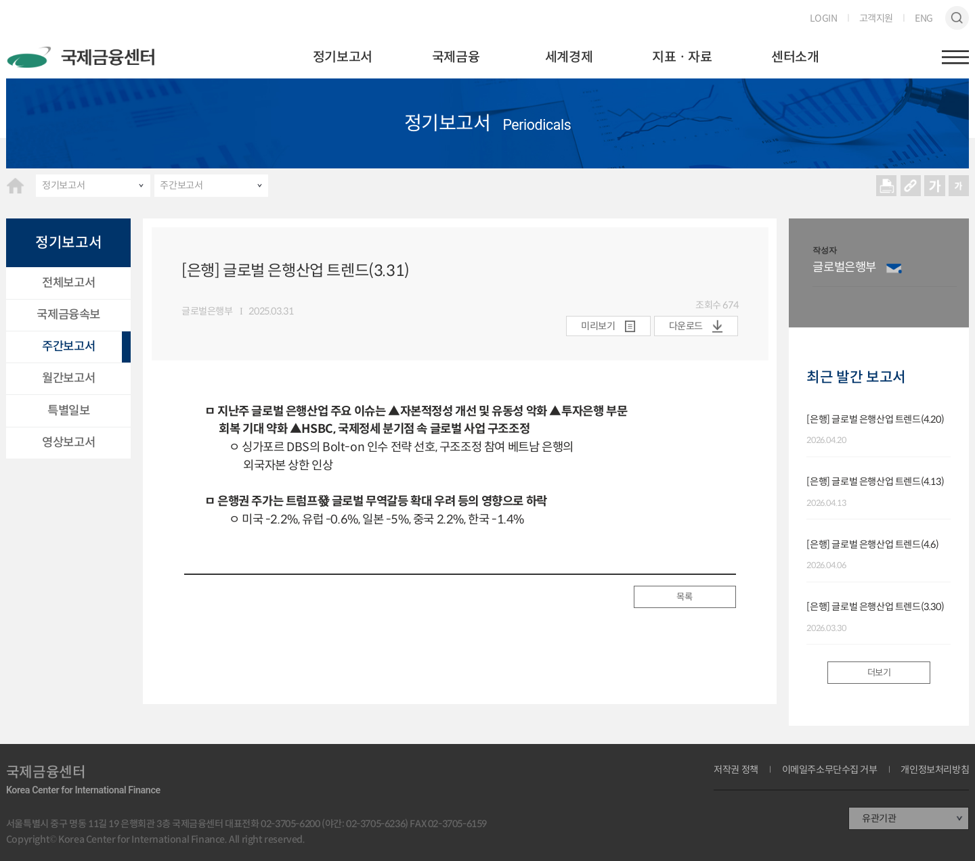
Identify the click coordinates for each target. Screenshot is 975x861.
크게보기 (934, 185)
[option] (884, 273)
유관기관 (879, 818)
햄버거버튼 (955, 57)
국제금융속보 (68, 314)
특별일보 (68, 410)
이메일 (894, 268)
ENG (924, 18)
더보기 (879, 672)
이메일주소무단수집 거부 (830, 769)
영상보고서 (68, 442)
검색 (957, 18)
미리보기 (598, 326)
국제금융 (455, 57)
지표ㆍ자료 (682, 57)
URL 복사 (910, 185)
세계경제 (568, 57)
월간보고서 (68, 378)
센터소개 (795, 57)
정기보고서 (342, 57)
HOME (15, 186)
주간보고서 (181, 185)
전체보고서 (68, 282)
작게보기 (959, 185)
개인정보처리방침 (935, 769)
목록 (684, 597)
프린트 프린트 (886, 185)
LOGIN (824, 18)
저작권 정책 (736, 769)
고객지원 (876, 18)
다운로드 (686, 326)
